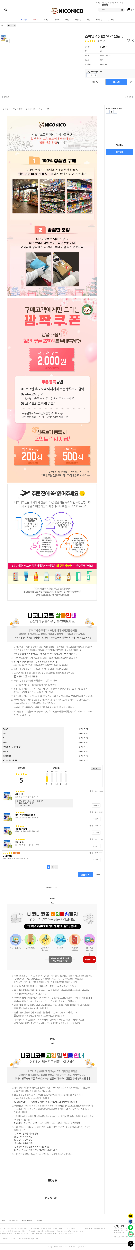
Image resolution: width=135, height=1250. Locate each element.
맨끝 (56, 867)
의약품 (67, 19)
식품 (88, 19)
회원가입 (104, 3)
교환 (47, 108)
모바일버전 (39, 1220)
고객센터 (121, 3)
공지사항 (111, 19)
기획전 (56, 19)
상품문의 (30, 108)
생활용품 (78, 19)
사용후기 (17, 108)
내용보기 (96, 805)
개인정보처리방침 (27, 1220)
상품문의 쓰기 (84, 874)
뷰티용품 (99, 19)
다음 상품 (128, 96)
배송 (40, 108)
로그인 (98, 3)
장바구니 (95, 82)
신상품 (46, 19)
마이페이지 (113, 3)
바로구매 (116, 82)
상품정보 (6, 108)
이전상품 (5, 96)
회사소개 (2, 1220)
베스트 (35, 19)
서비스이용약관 (13, 1220)
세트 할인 (24, 19)
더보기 (98, 874)
